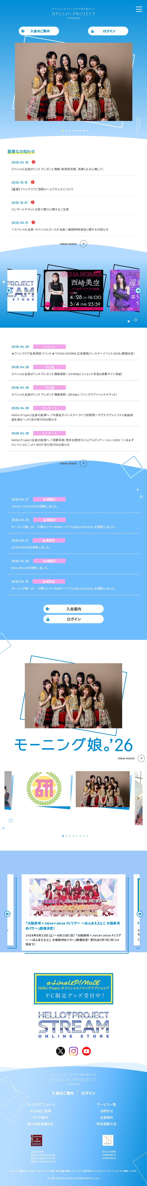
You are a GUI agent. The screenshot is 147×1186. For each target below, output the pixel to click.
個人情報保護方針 (40, 1123)
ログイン (109, 30)
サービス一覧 (106, 1104)
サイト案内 (40, 1117)
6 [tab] (79, 130)
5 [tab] (75, 130)
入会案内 (73, 608)
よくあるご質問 (40, 1110)
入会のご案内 (40, 30)
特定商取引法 (106, 1123)
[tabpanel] (73, 86)
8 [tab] (85, 130)
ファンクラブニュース (40, 1104)
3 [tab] (68, 130)
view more (73, 244)
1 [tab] (61, 130)
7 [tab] (82, 130)
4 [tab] (72, 130)
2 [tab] (65, 130)
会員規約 (106, 1117)
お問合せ (106, 1110)
